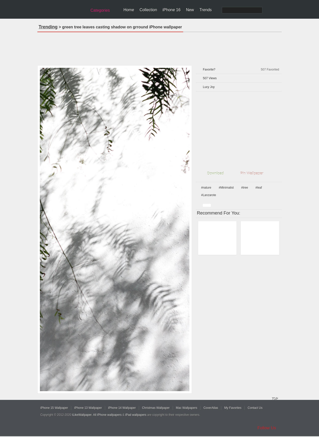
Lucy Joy (209, 87)
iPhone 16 (171, 10)
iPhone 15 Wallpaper (54, 408)
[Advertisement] (159, 47)
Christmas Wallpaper (156, 408)
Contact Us (255, 408)
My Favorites (232, 408)
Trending (48, 26)
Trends (205, 10)
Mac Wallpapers (186, 408)
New (190, 10)
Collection (148, 10)
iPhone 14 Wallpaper (122, 408)
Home (128, 10)
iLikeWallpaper (82, 415)
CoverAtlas (210, 408)
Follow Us (266, 428)
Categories (100, 10)
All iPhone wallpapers (107, 415)
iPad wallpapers (136, 415)
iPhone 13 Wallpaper (88, 408)
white (207, 205)
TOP (275, 398)
